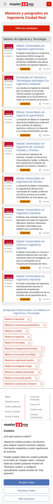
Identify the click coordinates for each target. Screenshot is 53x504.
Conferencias (36, 409)
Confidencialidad (12, 435)
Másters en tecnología (17, 343)
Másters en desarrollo (17, 319)
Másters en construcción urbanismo (23, 384)
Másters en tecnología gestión (21, 378)
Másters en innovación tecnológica (23, 354)
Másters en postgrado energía (21, 366)
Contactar (9, 430)
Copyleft (9, 445)
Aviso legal (10, 440)
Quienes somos (12, 402)
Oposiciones (35, 422)
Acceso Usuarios (12, 412)
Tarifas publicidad (13, 407)
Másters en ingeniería (17, 337)
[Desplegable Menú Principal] (5, 4)
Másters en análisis (16, 331)
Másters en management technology (24, 348)
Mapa (7, 397)
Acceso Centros (12, 417)
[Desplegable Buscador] (48, 4)
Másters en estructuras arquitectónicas (25, 325)
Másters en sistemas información (22, 372)
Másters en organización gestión (22, 360)
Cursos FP (35, 404)
